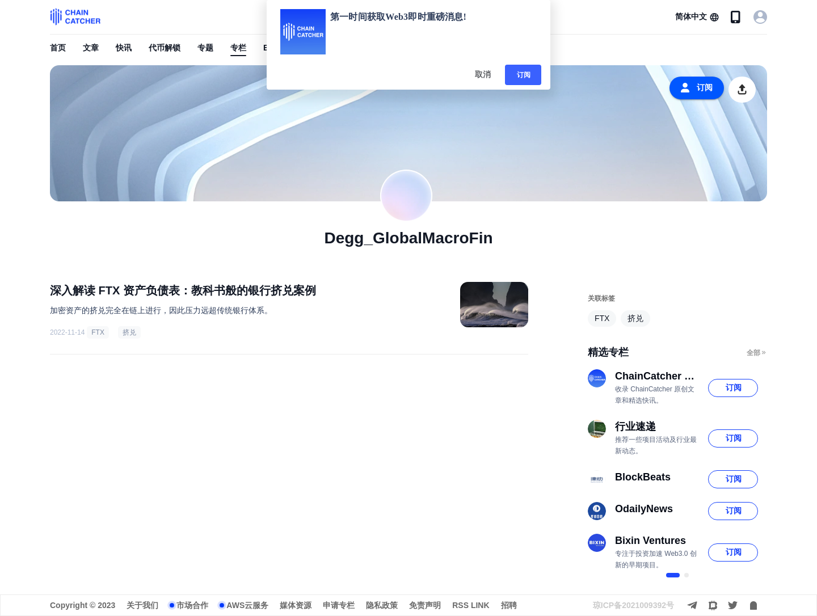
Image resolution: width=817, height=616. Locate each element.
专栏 (238, 47)
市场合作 (192, 605)
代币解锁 (164, 47)
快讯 (124, 47)
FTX (97, 332)
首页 (58, 47)
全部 (757, 353)
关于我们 (142, 605)
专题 (205, 47)
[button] (697, 17)
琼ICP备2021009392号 (633, 605)
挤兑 (129, 332)
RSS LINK (470, 605)
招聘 (509, 605)
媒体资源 (295, 605)
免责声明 (425, 605)
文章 (91, 47)
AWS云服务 (247, 605)
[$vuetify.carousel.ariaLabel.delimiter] (673, 575)
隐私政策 (382, 605)
